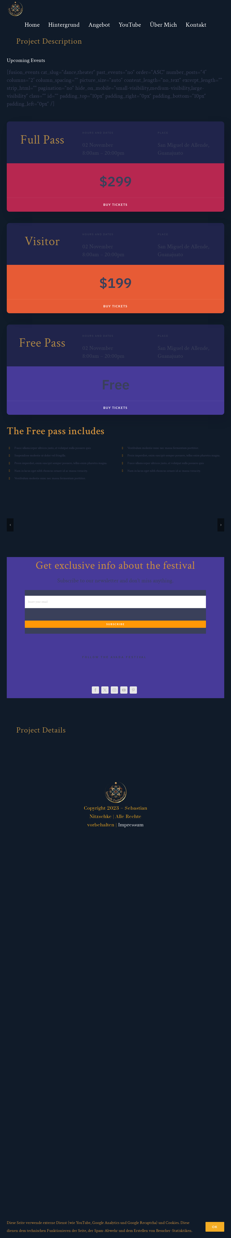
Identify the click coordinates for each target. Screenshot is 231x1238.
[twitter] (105, 690)
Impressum (131, 825)
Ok (215, 1227)
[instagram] (114, 690)
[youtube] (123, 690)
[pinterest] (133, 690)
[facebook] (95, 690)
